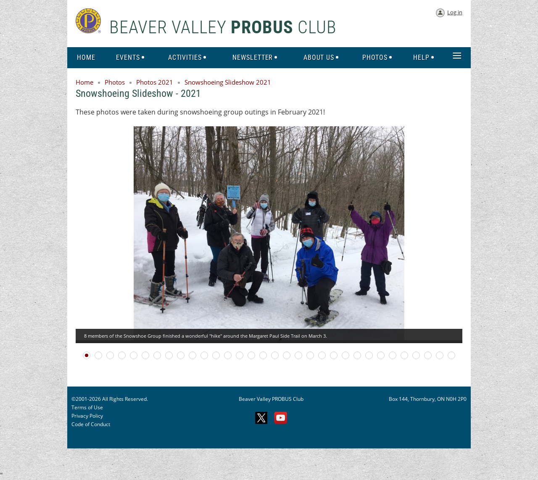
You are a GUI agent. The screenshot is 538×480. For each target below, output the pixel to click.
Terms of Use (87, 407)
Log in (454, 12)
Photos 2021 (154, 82)
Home (84, 82)
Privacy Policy (87, 415)
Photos (115, 82)
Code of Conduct (90, 424)
